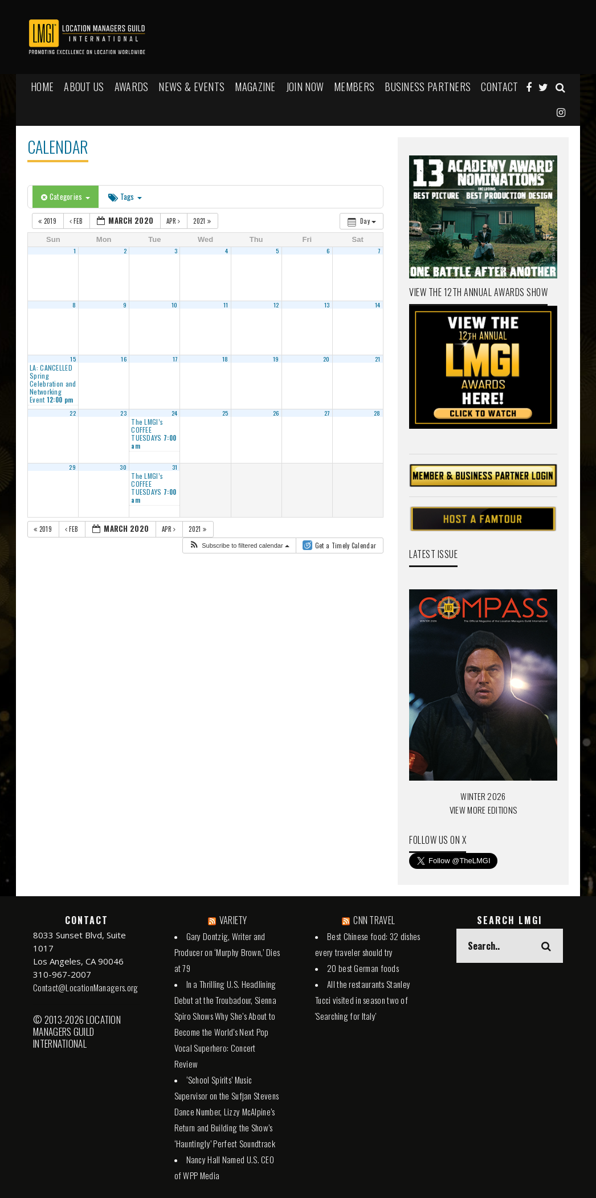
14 (378, 304)
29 (72, 466)
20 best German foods (363, 968)
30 (123, 466)
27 (327, 412)
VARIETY (233, 920)
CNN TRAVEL (374, 920)
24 (175, 412)
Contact (499, 86)
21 (378, 358)
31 (175, 466)
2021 (203, 220)
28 (377, 412)
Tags (125, 196)
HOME (42, 86)
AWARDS (132, 86)
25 (225, 412)
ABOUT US (84, 86)
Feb (77, 220)
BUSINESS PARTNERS (428, 86)
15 (73, 358)
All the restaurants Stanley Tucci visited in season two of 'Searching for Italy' (362, 1000)
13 (327, 304)
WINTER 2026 (482, 796)
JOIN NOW (305, 86)
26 (276, 412)
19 (276, 358)
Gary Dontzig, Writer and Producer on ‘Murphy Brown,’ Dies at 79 (227, 952)
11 (225, 304)
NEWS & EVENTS (191, 86)
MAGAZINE (255, 86)
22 (73, 412)
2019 (48, 220)
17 (175, 358)
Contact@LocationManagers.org (85, 987)
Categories (65, 196)
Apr (174, 220)
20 (326, 358)
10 (175, 304)
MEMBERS (354, 86)
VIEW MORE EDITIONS (483, 809)
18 (225, 358)
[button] (239, 545)
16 (123, 358)
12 (276, 304)
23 (123, 412)
